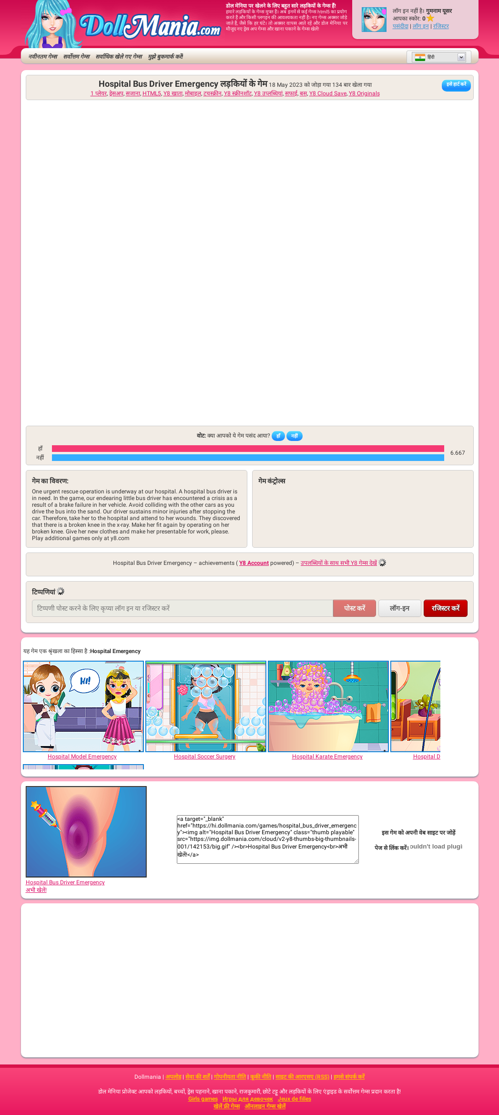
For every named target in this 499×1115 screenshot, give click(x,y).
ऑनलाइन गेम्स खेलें (264, 1106)
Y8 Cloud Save (327, 93)
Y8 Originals (364, 93)
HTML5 (152, 93)
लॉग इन (421, 26)
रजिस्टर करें (445, 608)
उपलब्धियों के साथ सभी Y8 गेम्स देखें (339, 563)
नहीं (294, 436)
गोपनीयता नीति (230, 1077)
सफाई (291, 93)
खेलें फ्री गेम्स (227, 1106)
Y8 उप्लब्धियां (268, 93)
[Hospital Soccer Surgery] (205, 706)
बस (303, 93)
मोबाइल (193, 93)
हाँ (278, 436)
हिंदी (424, 57)
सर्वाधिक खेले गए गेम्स (118, 56)
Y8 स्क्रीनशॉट (238, 93)
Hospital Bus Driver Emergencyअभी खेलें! (86, 882)
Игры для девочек (248, 1098)
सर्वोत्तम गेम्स (76, 56)
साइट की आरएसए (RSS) (302, 1077)
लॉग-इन (399, 608)
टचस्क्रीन (213, 93)
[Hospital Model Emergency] (83, 706)
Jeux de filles (294, 1098)
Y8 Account (254, 563)
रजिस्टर (441, 26)
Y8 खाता (173, 93)
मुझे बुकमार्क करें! (165, 56)
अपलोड (173, 1077)
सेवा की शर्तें (197, 1077)
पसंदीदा (400, 26)
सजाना (133, 93)
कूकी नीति (260, 1077)
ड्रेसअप (116, 93)
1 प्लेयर (99, 93)
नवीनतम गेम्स (42, 56)
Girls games (203, 1098)
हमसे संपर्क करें (349, 1077)
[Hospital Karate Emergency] (328, 706)
